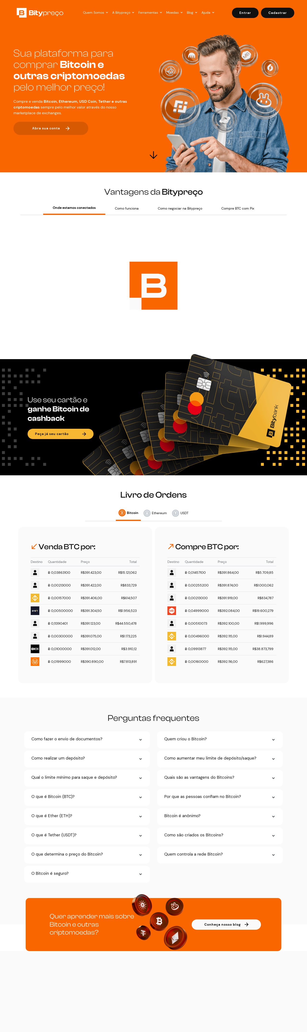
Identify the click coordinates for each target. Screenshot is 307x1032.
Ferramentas (148, 12)
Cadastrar (277, 13)
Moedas (172, 12)
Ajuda (205, 12)
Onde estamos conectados (74, 207)
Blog (190, 12)
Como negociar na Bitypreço (180, 208)
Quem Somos (93, 12)
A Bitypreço (121, 12)
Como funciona (127, 208)
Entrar (245, 13)
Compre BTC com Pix (237, 208)
